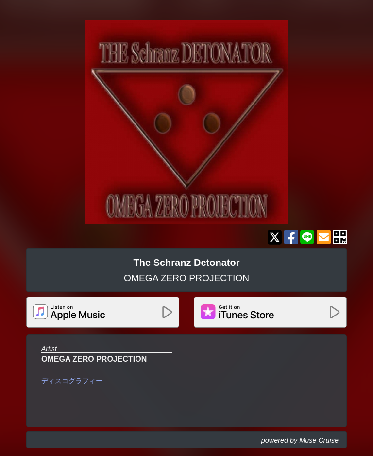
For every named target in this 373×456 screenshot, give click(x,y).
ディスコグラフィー (71, 381)
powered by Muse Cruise (300, 440)
